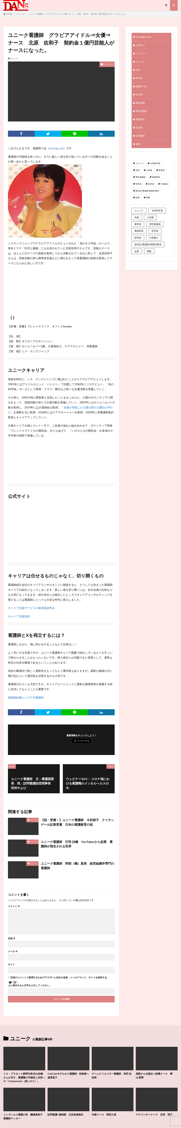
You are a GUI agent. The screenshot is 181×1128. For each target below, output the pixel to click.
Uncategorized (143, 36)
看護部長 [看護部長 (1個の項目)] (156, 177)
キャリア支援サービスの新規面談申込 (31, 608)
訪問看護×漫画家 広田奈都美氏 (66, 1118)
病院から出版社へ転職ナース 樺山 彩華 (155, 1075)
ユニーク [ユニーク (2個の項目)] (140, 163)
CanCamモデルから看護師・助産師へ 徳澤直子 (68, 1075)
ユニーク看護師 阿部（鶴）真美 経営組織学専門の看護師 (77, 866)
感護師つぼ (141, 86)
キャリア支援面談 (19, 616)
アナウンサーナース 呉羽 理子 (155, 1118)
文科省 (139, 94)
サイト (11, 964)
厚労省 (139, 78)
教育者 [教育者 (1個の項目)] (162, 170)
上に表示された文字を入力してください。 (30, 985)
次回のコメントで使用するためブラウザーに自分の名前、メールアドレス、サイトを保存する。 (59, 977)
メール (13, 951)
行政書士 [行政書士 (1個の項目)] (165, 184)
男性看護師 (141, 111)
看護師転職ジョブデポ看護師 (26, 697)
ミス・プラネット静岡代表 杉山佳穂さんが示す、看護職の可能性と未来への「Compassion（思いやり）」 (24, 1079)
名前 (11, 938)
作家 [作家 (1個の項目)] (138, 170)
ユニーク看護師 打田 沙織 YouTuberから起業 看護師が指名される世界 (77, 844)
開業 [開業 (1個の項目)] (148, 198)
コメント (14, 906)
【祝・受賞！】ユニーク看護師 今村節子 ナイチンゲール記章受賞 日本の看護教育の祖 (77, 822)
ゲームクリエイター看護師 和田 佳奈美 (111, 1075)
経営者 (139, 127)
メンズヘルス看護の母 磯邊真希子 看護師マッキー (24, 1120)
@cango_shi (56, 148)
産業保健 (140, 102)
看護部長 (140, 119)
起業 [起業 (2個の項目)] (138, 198)
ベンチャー (141, 53)
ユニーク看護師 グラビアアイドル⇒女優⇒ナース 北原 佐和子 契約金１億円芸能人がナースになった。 (78, 14)
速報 (138, 144)
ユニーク (21, 14)
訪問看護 (140, 135)
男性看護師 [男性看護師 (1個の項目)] (141, 177)
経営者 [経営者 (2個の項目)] (151, 184)
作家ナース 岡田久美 (105, 1118)
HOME (9, 14)
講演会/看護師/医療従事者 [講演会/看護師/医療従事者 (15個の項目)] (147, 191)
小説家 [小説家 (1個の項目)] (149, 170)
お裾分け (140, 45)
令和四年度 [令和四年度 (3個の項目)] (155, 163)
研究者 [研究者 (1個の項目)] (139, 184)
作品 (138, 70)
